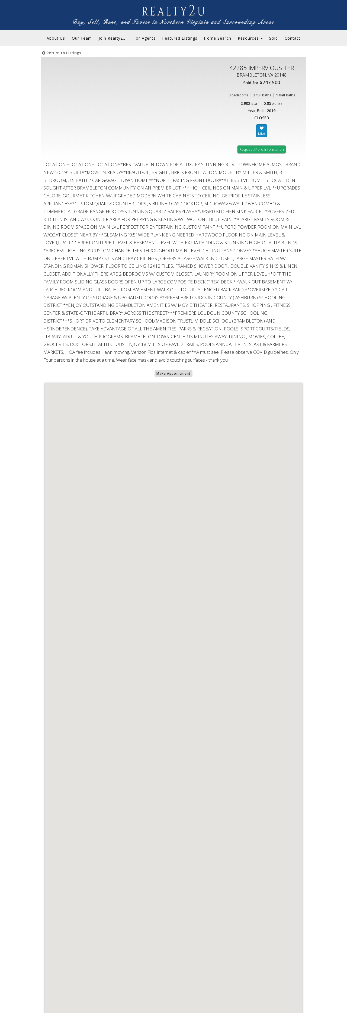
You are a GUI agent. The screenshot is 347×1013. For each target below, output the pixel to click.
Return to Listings (61, 52)
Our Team (82, 38)
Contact (293, 38)
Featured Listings (179, 38)
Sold (273, 38)
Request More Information (261, 149)
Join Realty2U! (113, 38)
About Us (56, 38)
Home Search (217, 38)
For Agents (144, 38)
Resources (250, 38)
